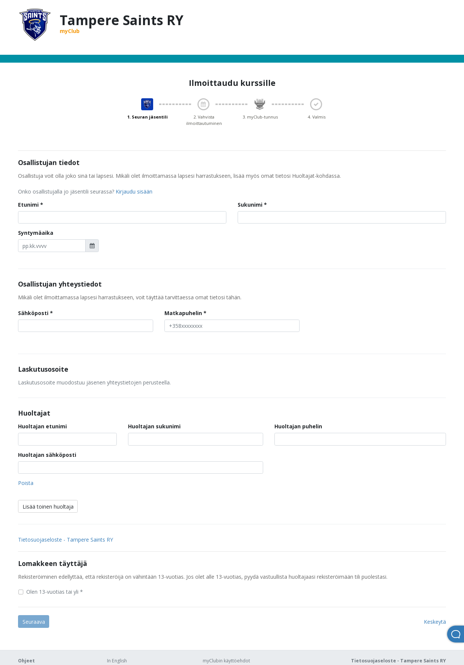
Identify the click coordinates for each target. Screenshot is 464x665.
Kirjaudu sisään (134, 191)
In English (117, 660)
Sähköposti (33, 313)
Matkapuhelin (183, 313)
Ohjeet (26, 660)
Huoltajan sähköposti (47, 454)
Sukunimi (250, 204)
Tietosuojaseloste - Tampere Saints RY (65, 539)
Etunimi (28, 204)
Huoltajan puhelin (298, 426)
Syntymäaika (35, 232)
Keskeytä (435, 621)
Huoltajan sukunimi (154, 426)
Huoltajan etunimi (42, 426)
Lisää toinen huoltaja (48, 506)
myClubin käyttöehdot (226, 660)
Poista (25, 482)
